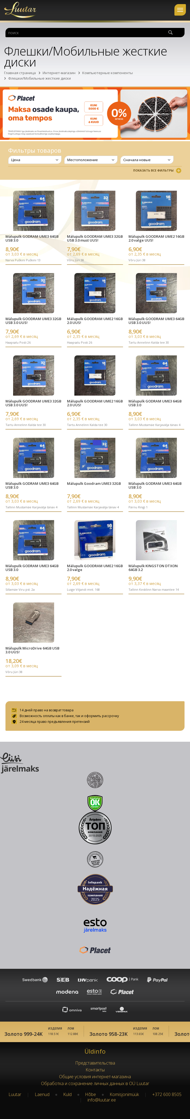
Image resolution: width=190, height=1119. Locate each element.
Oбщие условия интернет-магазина (95, 1076)
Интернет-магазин (59, 72)
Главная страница (20, 72)
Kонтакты (95, 1069)
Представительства (95, 1063)
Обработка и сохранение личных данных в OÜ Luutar (95, 1083)
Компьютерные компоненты (107, 72)
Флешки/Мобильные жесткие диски (39, 78)
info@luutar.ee (101, 1100)
